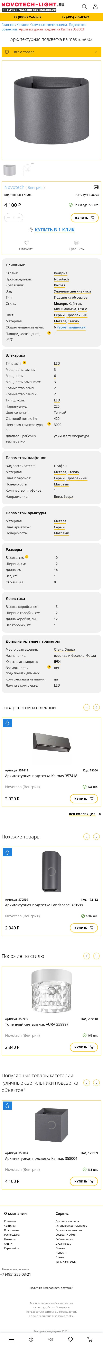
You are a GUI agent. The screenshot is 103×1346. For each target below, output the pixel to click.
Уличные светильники (49, 24)
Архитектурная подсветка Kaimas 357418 (41, 775)
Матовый (61, 484)
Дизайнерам (64, 1243)
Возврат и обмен (66, 1234)
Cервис (62, 1213)
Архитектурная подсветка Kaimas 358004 (41, 1158)
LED (57, 363)
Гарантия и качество (69, 1230)
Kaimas (59, 285)
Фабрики (10, 1225)
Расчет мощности (71, 327)
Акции (8, 1243)
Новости (61, 1252)
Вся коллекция (85, 814)
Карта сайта (11, 1248)
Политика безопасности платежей (51, 1288)
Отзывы (61, 1248)
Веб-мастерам (65, 1239)
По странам (11, 1230)
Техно (82, 309)
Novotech (14, 187)
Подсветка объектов (70, 297)
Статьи (60, 1257)
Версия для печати (96, 187)
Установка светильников (71, 1225)
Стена (58, 649)
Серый (59, 315)
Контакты (10, 1221)
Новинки (10, 1239)
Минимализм (65, 309)
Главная (8, 24)
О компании (15, 1213)
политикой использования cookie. (52, 1316)
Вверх (68, 496)
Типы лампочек (66, 1261)
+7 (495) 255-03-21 (76, 17)
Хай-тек (75, 303)
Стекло (73, 321)
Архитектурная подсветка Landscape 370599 (44, 904)
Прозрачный (76, 315)
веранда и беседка (69, 655)
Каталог (23, 24)
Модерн (60, 303)
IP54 (57, 661)
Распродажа (12, 1234)
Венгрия (35, 187)
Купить (84, 218)
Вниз (58, 496)
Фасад (91, 655)
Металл (60, 321)
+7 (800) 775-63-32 (27, 17)
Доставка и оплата (67, 1221)
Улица (70, 649)
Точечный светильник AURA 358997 (36, 1024)
